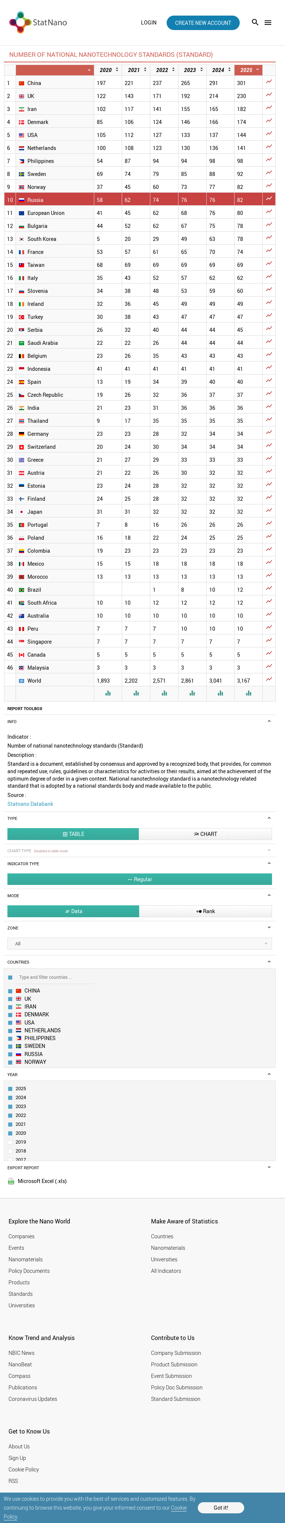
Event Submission (171, 1375)
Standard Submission (175, 1398)
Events (16, 1247)
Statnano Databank (30, 803)
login (149, 22)
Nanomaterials (26, 1259)
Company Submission (176, 1352)
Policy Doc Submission (177, 1387)
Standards (21, 1293)
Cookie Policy (24, 1469)
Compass (19, 1375)
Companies (22, 1236)
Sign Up (17, 1457)
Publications (23, 1387)
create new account (203, 22)
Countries (162, 1236)
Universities (22, 1305)
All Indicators (166, 1270)
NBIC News (22, 1352)
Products (19, 1282)
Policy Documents (29, 1270)
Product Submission (174, 1364)
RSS (13, 1480)
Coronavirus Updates (33, 1398)
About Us (19, 1446)
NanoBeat (20, 1364)
